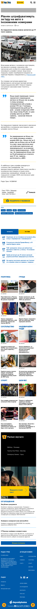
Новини (22, 560)
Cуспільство (7, 327)
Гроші (3, 210)
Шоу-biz (23, 380)
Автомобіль (21, 210)
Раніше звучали (5, 588)
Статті (21, 563)
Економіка (31, 570)
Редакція (32, 192)
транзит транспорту (7, 213)
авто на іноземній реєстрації (23, 213)
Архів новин (23, 583)
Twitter (4, 192)
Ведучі (3, 585)
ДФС (14, 210)
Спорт (4, 380)
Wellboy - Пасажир (13, 447)
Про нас (22, 593)
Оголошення (7, 501)
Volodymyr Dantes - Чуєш (15, 454)
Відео (21, 556)
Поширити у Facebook (20, 201)
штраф (9, 210)
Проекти (3, 581)
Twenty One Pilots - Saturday (16, 451)
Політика (5, 277)
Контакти (22, 590)
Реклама (22, 597)
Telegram (13, 190)
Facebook (10, 192)
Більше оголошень (18, 543)
